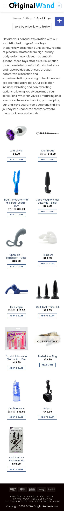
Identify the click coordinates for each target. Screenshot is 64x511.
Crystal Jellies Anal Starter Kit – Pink (16, 358)
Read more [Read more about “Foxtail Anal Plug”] (47, 365)
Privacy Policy (21, 498)
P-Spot (48, 408)
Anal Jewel (16, 150)
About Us (32, 496)
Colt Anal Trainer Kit (47, 307)
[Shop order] (32, 26)
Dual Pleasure (16, 408)
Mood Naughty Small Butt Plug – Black (47, 201)
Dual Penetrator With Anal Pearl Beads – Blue (16, 202)
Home (17, 18)
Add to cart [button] (16, 159)
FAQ (42, 496)
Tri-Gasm (47, 255)
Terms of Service (42, 498)
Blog (50, 496)
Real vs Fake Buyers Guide (45, 501)
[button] (5, 6)
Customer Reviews (16, 501)
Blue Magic (16, 307)
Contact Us (17, 496)
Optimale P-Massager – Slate (16, 257)
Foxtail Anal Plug (47, 356)
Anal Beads (47, 150)
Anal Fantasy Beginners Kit (16, 459)
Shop (28, 18)
